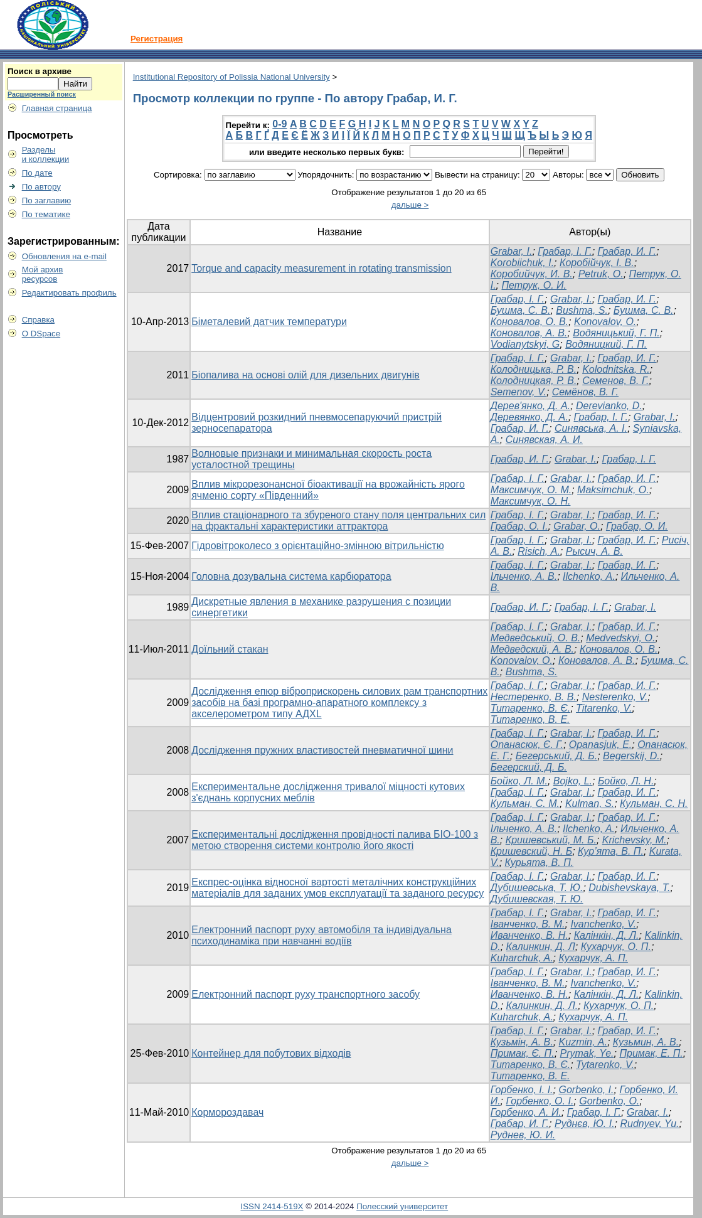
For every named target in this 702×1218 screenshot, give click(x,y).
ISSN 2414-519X (271, 1206)
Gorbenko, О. (609, 1101)
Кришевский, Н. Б (532, 851)
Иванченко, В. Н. (529, 935)
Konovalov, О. (605, 321)
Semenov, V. (518, 392)
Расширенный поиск (42, 94)
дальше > (410, 205)
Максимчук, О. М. (531, 489)
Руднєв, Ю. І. (585, 1123)
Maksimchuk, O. (613, 489)
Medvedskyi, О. (620, 638)
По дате (37, 173)
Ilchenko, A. (589, 828)
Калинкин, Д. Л (540, 946)
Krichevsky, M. (634, 840)
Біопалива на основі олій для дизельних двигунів (305, 375)
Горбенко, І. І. (522, 1089)
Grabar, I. (512, 251)
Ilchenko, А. (589, 576)
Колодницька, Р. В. (534, 369)
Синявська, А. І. (591, 428)
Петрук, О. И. (533, 285)
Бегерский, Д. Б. (529, 767)
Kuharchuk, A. (522, 958)
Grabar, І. (571, 478)
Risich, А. (539, 551)
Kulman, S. (589, 803)
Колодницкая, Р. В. (534, 380)
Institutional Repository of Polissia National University (231, 77)
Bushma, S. (582, 310)
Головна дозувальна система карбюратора (291, 576)
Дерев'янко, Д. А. (530, 405)
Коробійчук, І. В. (597, 262)
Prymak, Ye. (587, 1053)
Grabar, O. (576, 526)
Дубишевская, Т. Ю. (537, 899)
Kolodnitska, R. (616, 369)
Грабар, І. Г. (565, 251)
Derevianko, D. (609, 405)
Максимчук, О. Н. (531, 501)
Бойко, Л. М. (519, 781)
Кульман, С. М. (525, 803)
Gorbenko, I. (586, 1089)
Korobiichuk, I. (522, 262)
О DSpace (41, 333)
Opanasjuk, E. (600, 744)
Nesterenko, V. (615, 697)
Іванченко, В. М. (528, 924)
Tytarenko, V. (605, 1064)
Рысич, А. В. (594, 551)
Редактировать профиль (69, 292)
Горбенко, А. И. (526, 1112)
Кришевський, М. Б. (551, 840)
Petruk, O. (601, 274)
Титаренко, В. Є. (530, 708)
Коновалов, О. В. (529, 321)
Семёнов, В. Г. (585, 392)
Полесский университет (402, 1206)
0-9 (279, 124)
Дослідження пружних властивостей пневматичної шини (322, 750)
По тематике (46, 214)
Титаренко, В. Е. (530, 719)
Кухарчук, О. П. (616, 946)
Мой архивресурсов (42, 274)
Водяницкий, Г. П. (606, 344)
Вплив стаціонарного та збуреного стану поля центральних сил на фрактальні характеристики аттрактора (338, 521)
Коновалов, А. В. (529, 333)
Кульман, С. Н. (654, 803)
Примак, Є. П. (523, 1053)
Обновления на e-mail (64, 256)
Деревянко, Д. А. (529, 417)
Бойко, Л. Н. (626, 781)
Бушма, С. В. (521, 310)
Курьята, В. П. (539, 862)
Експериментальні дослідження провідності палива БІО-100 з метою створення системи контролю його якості (334, 840)
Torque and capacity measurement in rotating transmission (321, 268)
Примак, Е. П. (651, 1053)
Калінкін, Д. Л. (606, 935)
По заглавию (47, 200)
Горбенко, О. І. (539, 1101)
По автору (41, 186)
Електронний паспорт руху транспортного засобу (305, 994)
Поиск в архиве (40, 71)
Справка (38, 319)
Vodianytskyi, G (525, 344)
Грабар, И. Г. (627, 251)
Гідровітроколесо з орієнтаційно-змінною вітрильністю (317, 545)
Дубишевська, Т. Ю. (537, 887)
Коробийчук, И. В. (532, 274)
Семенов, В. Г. (615, 380)
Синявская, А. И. (544, 439)
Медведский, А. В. (532, 649)
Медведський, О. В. (536, 638)
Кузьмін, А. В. (522, 1042)
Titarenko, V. (604, 708)
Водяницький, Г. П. (616, 333)
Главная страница (57, 108)
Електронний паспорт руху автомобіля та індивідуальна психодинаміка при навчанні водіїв (321, 935)
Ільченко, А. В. (524, 576)
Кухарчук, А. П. (592, 958)
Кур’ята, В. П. (611, 851)
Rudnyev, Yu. (649, 1123)
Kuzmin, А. (583, 1042)
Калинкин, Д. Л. (542, 1005)
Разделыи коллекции (46, 154)
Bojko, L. (572, 781)
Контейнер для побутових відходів (271, 1053)
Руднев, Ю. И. (523, 1135)
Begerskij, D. (631, 756)
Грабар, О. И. (637, 526)
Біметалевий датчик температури (269, 321)
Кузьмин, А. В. (646, 1042)
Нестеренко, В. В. (534, 697)
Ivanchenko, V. (603, 924)
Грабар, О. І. (519, 526)
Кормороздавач (227, 1112)
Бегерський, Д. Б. (557, 756)
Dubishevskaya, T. (629, 887)
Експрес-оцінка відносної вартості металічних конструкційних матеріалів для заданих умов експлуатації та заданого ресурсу (337, 888)
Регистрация (156, 38)
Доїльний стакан (229, 649)
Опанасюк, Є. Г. (527, 744)
